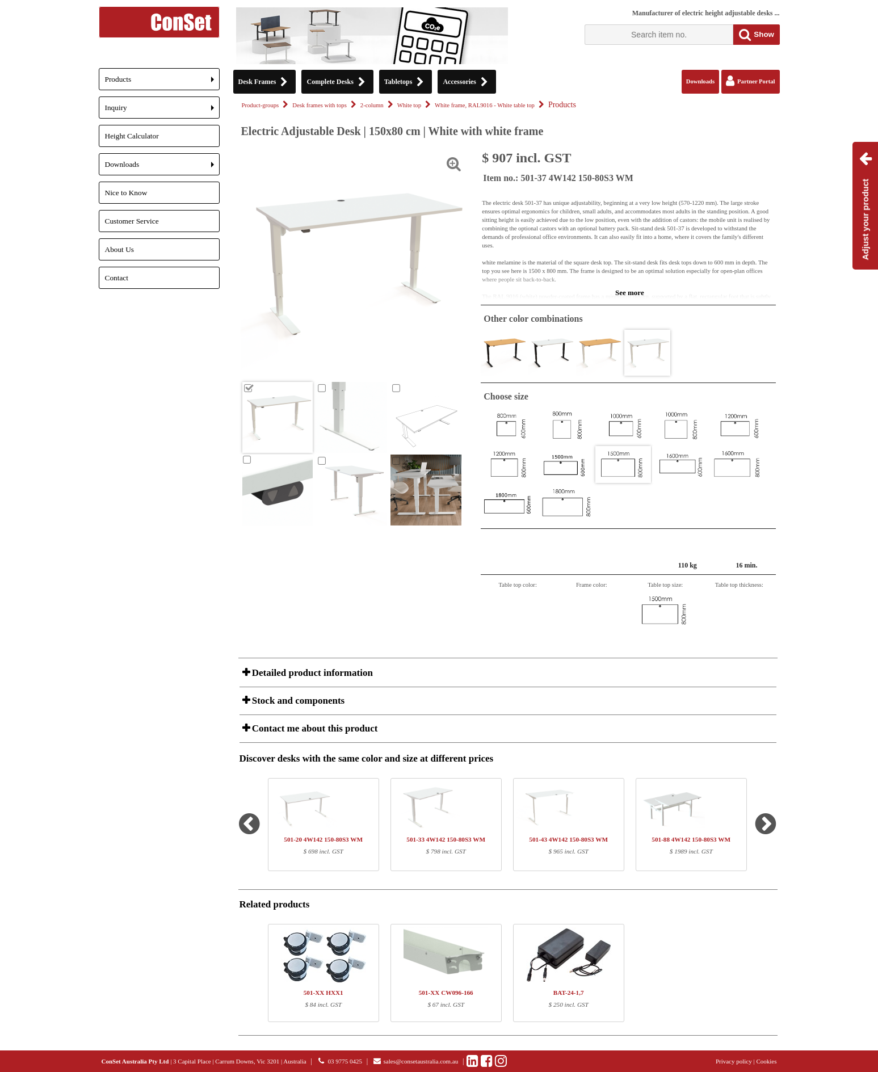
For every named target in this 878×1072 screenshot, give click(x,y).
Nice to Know (126, 192)
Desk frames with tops (319, 105)
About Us (119, 249)
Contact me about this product (314, 728)
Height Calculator (132, 136)
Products (162, 82)
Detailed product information (311, 672)
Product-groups (260, 105)
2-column (372, 105)
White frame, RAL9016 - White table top (485, 105)
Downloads (162, 167)
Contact (116, 278)
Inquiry (162, 111)
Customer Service (132, 221)
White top (409, 105)
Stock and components (297, 700)
